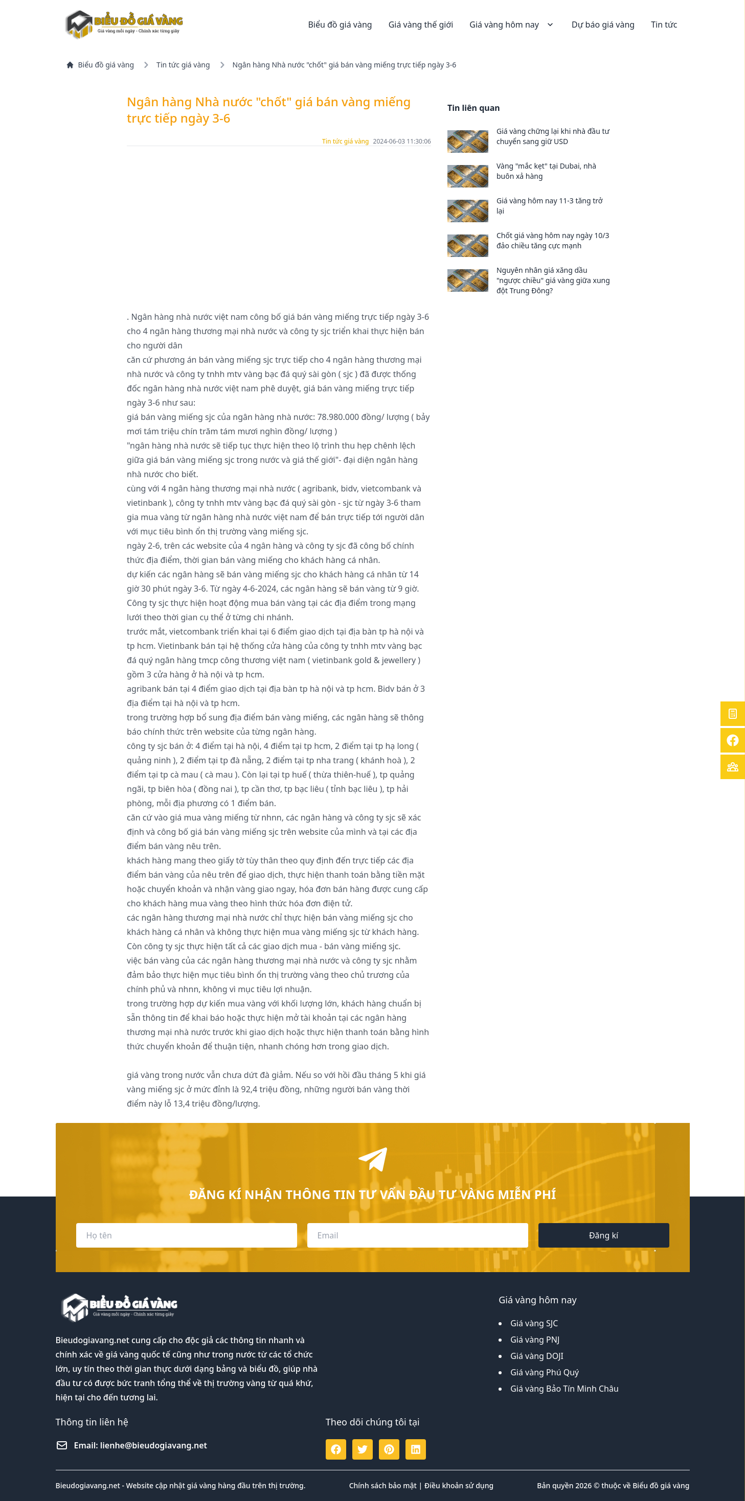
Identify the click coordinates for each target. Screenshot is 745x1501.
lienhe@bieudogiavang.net (153, 1445)
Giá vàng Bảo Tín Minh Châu (564, 1388)
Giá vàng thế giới (421, 24)
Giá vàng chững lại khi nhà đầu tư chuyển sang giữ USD (552, 136)
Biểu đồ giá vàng (340, 24)
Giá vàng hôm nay (512, 24)
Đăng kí (603, 1235)
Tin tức (664, 24)
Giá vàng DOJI (536, 1356)
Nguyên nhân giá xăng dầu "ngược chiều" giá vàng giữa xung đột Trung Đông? (553, 280)
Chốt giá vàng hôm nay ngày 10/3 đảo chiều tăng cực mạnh (552, 240)
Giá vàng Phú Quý (544, 1372)
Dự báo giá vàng (603, 24)
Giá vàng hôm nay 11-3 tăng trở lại (549, 206)
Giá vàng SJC (534, 1323)
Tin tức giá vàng (183, 64)
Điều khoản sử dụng (458, 1485)
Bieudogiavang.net (92, 1340)
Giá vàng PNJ (534, 1339)
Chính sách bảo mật (383, 1485)
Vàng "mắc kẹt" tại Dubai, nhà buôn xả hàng (546, 171)
